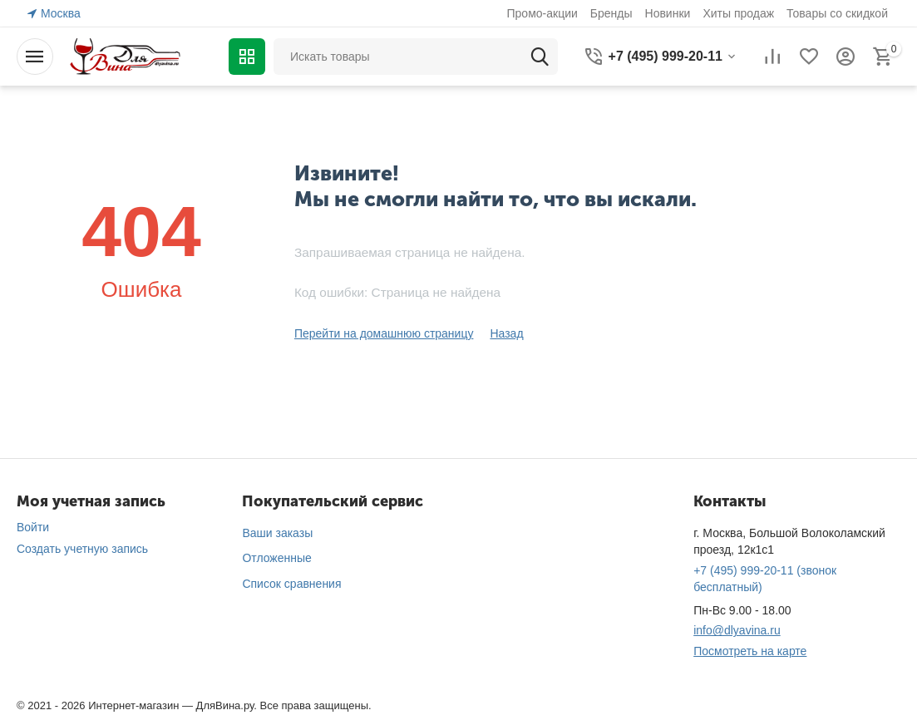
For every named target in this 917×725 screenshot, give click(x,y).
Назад (506, 333)
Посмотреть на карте (749, 651)
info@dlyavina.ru (737, 630)
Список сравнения (291, 583)
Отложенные (276, 558)
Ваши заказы (277, 533)
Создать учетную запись (82, 548)
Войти (33, 527)
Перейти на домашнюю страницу (384, 333)
